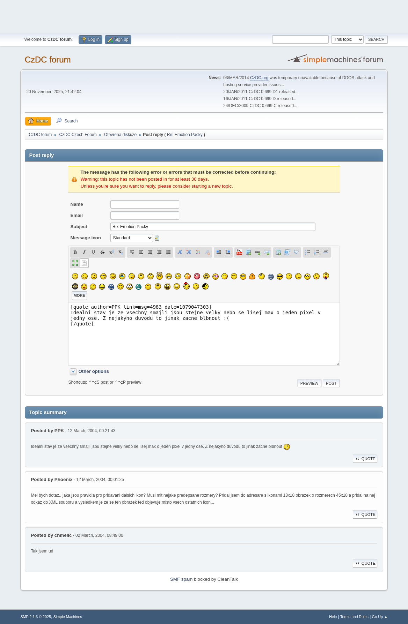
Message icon (85, 237)
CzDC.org (259, 77)
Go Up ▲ (380, 617)
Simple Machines (67, 617)
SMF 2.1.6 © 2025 (35, 617)
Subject (78, 226)
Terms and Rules (354, 617)
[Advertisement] (204, 15)
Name (76, 204)
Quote (365, 459)
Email (76, 215)
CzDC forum (47, 59)
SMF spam (181, 579)
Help (333, 617)
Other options (93, 371)
